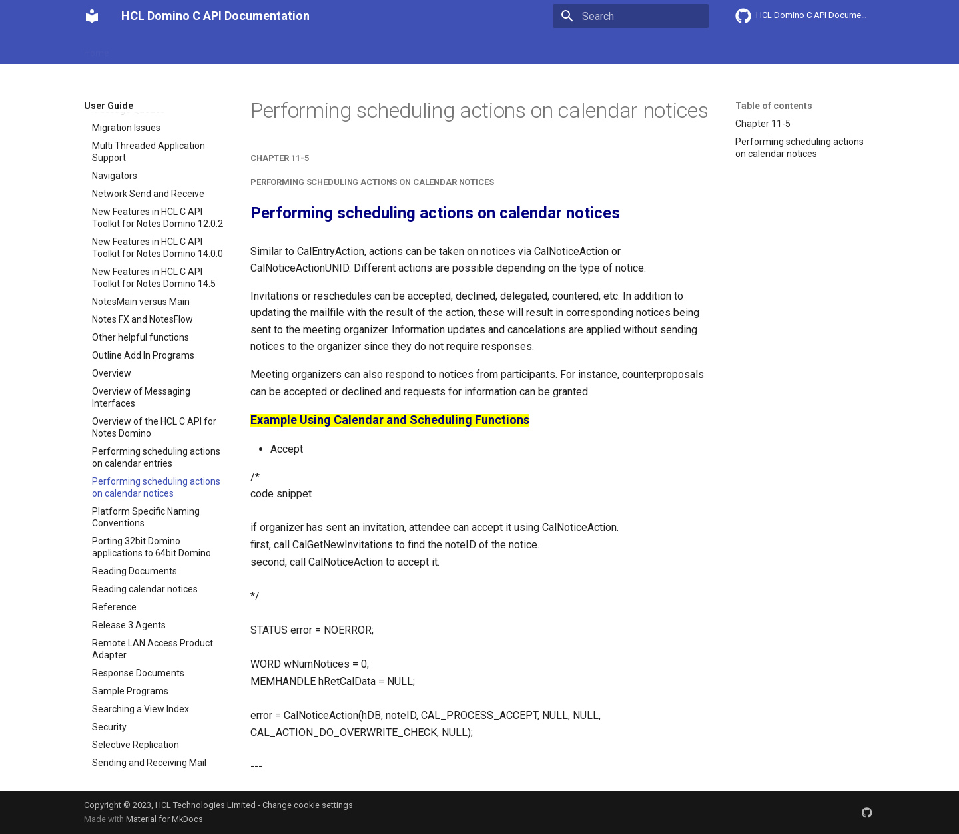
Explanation (291, 48)
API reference (361, 48)
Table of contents (773, 106)
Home (96, 48)
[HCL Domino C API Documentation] (92, 16)
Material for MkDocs (164, 819)
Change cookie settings (307, 805)
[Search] (631, 16)
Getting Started (157, 48)
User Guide (228, 48)
